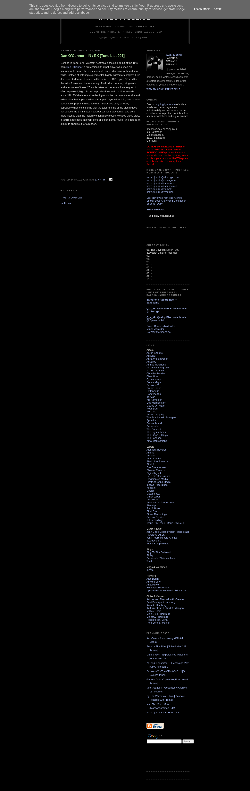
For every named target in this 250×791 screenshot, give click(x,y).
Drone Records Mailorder (160, 326)
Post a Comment (72, 198)
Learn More (202, 9)
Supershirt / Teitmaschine (160, 558)
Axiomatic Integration (158, 367)
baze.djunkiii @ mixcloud (160, 183)
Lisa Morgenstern (156, 402)
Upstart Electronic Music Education (166, 590)
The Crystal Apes (156, 432)
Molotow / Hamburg (157, 616)
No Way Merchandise (158, 331)
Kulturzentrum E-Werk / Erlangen (165, 608)
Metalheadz (153, 493)
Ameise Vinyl (153, 581)
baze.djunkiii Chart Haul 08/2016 (164, 712)
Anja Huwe (152, 584)
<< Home (66, 203)
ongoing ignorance (165, 104)
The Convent (153, 429)
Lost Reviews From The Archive (164, 197)
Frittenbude (152, 391)
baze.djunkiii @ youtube (159, 191)
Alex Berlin (152, 578)
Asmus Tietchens (156, 364)
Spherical (151, 420)
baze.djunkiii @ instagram (161, 180)
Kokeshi (150, 487)
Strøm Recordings (156, 514)
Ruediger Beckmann (158, 587)
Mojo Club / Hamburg (158, 613)
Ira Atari (150, 396)
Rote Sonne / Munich (158, 622)
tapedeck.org (153, 540)
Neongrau (152, 408)
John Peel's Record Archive (162, 537)
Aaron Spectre (154, 352)
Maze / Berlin (153, 611)
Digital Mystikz (154, 473)
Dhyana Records (155, 470)
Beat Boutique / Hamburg (160, 602)
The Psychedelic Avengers (161, 417)
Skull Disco (152, 511)
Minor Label (153, 496)
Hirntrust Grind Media (158, 481)
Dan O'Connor (74, 67)
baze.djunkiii (174, 55)
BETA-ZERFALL (155, 209)
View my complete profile (163, 89)
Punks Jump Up (155, 414)
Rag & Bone (153, 508)
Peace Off (152, 499)
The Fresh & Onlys (157, 435)
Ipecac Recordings (157, 484)
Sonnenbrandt (154, 423)
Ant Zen (150, 455)
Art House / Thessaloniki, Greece (165, 599)
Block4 (150, 464)
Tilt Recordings (154, 520)
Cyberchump (153, 379)
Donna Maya (153, 382)
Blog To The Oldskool (158, 552)
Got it (217, 9)
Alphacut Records (156, 449)
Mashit (150, 490)
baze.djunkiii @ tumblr (158, 189)
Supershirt (152, 426)
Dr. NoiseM (152, 385)
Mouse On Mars (155, 405)
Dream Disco (153, 388)
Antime (150, 452)
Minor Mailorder (155, 329)
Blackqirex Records (157, 461)
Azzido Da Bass (155, 370)
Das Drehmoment (156, 467)
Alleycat (150, 355)
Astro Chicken (154, 458)
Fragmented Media (157, 479)
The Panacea (154, 437)
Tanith (149, 561)
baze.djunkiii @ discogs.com (162, 177)
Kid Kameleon (154, 399)
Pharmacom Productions (160, 502)
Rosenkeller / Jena (157, 619)
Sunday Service (155, 517)
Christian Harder (155, 373)
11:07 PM (100, 180)
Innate (150, 569)
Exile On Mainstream (158, 476)
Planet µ (151, 505)
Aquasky (151, 361)
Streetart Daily (154, 203)
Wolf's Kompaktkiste (157, 543)
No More (151, 411)
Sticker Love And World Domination (166, 200)
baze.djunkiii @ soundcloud (161, 186)
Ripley (150, 555)
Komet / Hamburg (156, 605)
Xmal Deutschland (156, 440)
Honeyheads (153, 393)
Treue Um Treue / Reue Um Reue (165, 523)
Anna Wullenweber (157, 358)
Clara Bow (152, 376)
